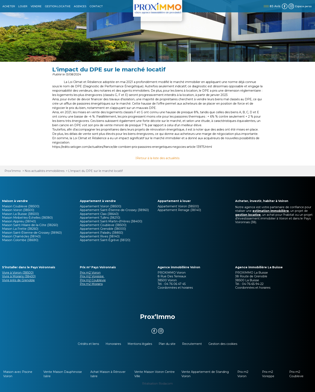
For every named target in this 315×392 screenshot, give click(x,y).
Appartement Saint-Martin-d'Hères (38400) (111, 221)
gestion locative (248, 215)
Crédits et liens (88, 344)
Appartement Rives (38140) (100, 236)
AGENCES (80, 6)
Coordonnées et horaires (175, 287)
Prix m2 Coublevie (93, 280)
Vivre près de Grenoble (18, 280)
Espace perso (303, 6)
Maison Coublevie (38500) (20, 206)
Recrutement (192, 344)
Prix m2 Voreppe (92, 276)
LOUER (22, 6)
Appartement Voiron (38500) (100, 206)
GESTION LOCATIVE (58, 6)
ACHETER (8, 6)
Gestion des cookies (222, 344)
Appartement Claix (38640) (99, 214)
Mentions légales (140, 344)
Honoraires (113, 344)
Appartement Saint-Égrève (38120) (105, 240)
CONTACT (96, 6)
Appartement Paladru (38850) (101, 232)
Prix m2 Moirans (91, 284)
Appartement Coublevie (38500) (103, 225)
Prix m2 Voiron (90, 272)
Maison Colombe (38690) (20, 240)
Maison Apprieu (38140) (19, 221)
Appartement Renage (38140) (179, 210)
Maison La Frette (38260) (20, 229)
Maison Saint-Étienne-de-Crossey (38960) (32, 232)
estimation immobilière (270, 211)
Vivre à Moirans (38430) (19, 276)
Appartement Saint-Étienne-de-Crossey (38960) (114, 210)
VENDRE (36, 6)
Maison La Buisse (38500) (20, 214)
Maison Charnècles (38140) (21, 236)
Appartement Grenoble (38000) (103, 229)
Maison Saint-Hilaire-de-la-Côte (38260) (30, 225)
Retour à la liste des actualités (158, 158)
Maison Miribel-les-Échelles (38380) (27, 217)
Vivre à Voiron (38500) (18, 272)
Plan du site (167, 344)
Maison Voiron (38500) (18, 210)
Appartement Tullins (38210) (100, 217)
